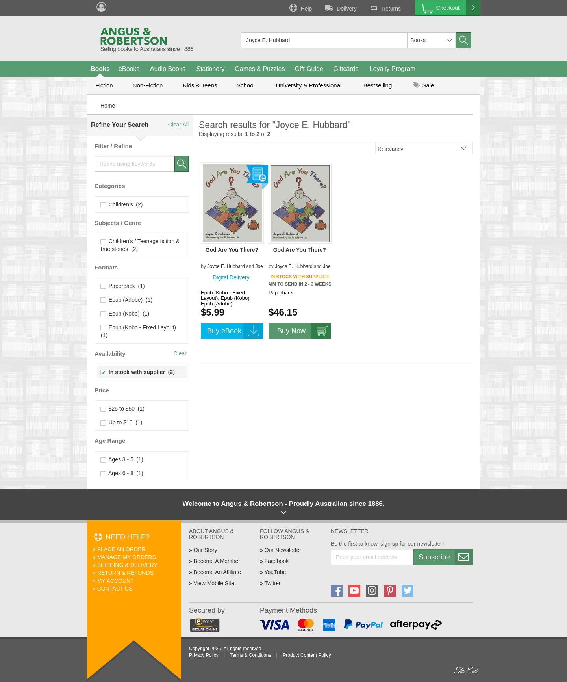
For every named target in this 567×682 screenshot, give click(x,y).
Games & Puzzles (260, 68)
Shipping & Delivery (127, 565)
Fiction (104, 85)
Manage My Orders (126, 557)
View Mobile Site (214, 583)
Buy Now (304, 331)
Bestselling (377, 85)
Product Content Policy (307, 655)
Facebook (277, 561)
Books (100, 68)
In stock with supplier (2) (138, 372)
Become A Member (217, 561)
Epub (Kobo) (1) (125, 313)
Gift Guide (309, 68)
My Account (115, 581)
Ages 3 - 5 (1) (122, 459)
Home (107, 105)
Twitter (272, 583)
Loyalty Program (393, 68)
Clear (180, 353)
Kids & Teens (200, 85)
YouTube (275, 572)
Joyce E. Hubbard (226, 266)
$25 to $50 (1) (123, 408)
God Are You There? (232, 250)
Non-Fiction (148, 85)
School (246, 85)
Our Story (205, 550)
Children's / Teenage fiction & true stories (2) (140, 245)
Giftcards (346, 68)
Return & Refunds (125, 573)
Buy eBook (235, 331)
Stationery (210, 68)
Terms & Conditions (250, 655)
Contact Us (115, 588)
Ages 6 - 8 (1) (122, 473)
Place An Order (121, 549)
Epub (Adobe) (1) (126, 300)
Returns (385, 8)
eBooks (129, 68)
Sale (423, 85)
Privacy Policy (204, 655)
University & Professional (309, 85)
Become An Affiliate (217, 572)
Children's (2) (122, 204)
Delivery (340, 8)
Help (300, 8)
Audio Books (167, 68)
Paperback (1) (123, 286)
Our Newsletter (283, 550)
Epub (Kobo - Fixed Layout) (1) (139, 331)
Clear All (178, 124)
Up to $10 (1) (121, 422)
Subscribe (445, 557)
